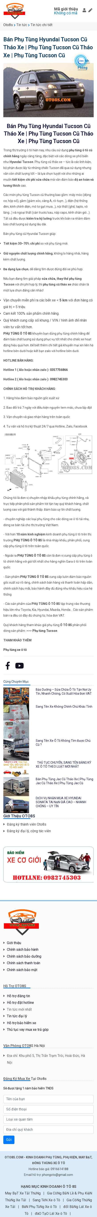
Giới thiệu (14, 943)
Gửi (9, 1140)
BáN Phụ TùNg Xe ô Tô (40, 1207)
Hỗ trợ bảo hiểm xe (21, 1023)
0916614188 (59, 1169)
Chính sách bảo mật (22, 970)
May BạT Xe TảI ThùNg (23, 1193)
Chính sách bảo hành (22, 949)
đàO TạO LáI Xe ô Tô (51, 1213)
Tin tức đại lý (17, 1016)
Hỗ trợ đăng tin (18, 996)
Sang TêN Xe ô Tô (47, 1200)
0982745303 (59, 379)
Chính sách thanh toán (23, 963)
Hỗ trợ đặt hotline (20, 1002)
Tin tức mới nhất (19, 1009)
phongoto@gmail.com (57, 1175)
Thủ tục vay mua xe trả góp (28, 1029)
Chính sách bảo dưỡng (24, 956)
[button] (84, 10)
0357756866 (59, 370)
